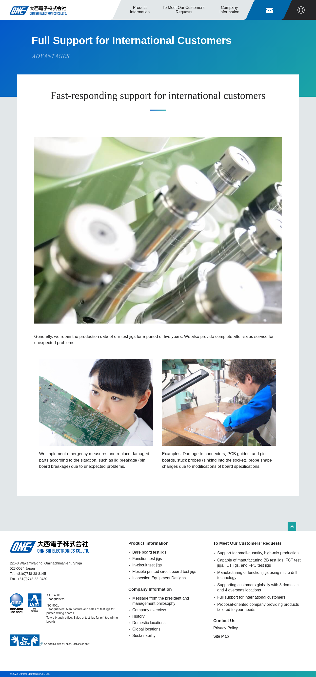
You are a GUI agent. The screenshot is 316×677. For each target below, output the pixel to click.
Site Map (221, 636)
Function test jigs (147, 559)
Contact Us (224, 620)
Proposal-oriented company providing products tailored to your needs (258, 607)
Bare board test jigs (149, 552)
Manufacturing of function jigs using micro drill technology (257, 575)
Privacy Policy (225, 628)
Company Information (150, 589)
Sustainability (144, 635)
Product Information (140, 9)
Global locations (146, 629)
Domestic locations (148, 623)
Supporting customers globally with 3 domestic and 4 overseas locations (257, 587)
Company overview (149, 610)
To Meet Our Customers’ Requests (247, 543)
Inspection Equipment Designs (159, 578)
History (138, 616)
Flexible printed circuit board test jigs (164, 571)
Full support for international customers (251, 597)
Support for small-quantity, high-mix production (258, 553)
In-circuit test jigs (147, 565)
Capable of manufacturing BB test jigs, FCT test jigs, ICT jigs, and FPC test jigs (259, 562)
